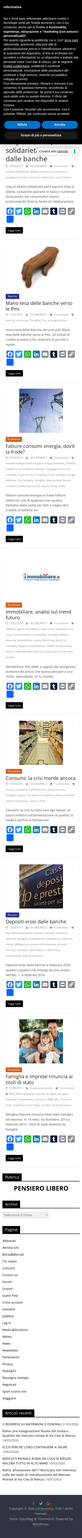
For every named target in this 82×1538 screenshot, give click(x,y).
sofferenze (52, 950)
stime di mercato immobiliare (24, 651)
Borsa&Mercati (13, 1254)
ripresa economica (17, 801)
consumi (11, 475)
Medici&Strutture (15, 1330)
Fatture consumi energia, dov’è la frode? (40, 449)
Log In (6, 1323)
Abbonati (9, 1241)
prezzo (30, 486)
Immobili (8, 1309)
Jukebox (8, 1316)
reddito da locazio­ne (58, 646)
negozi (21, 795)
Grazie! (7, 1289)
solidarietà (46, 177)
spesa (33, 801)
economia (46, 171)
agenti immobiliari (28, 629)
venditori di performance (56, 1105)
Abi (8, 933)
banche (10, 171)
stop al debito (63, 177)
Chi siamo (9, 1261)
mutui (37, 640)
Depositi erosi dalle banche (36, 921)
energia (60, 475)
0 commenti (59, 166)
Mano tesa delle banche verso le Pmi (39, 306)
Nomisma (48, 640)
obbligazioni (21, 944)
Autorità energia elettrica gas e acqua (29, 463)
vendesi (10, 657)
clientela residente (56, 933)
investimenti (24, 1099)
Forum (7, 1282)
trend (46, 651)
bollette (70, 463)
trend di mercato (62, 651)
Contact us (10, 1275)
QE (56, 1099)
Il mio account (12, 1302)
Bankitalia (22, 171)
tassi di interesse (33, 956)
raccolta (21, 950)
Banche (12, 296)
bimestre (58, 463)
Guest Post (10, 1295)
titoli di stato (32, 1105)
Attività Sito (10, 1247)
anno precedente (21, 933)
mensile (34, 177)
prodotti (69, 795)
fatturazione (53, 480)
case (43, 629)
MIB (50, 1099)
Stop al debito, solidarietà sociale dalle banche (35, 150)
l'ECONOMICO (39, 166)
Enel (51, 475)
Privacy (7, 1364)
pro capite (42, 486)
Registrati (9, 1384)
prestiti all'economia (43, 944)
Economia (14, 439)
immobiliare (24, 640)
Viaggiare (9, 1398)
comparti (21, 789)
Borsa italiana (24, 1094)
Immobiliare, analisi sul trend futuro (38, 614)
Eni (19, 480)
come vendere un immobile (29, 635)
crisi (62, 789)
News (6, 1343)
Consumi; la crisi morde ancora (40, 778)
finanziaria (53, 939)
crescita (39, 1094)
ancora (10, 789)
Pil (28, 795)
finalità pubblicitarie (16, 66)
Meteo (7, 1337)
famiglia (28, 480)
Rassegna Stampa (15, 1378)
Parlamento (10, 1357)
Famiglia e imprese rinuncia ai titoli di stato (39, 1079)
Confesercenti (37, 789)
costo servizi (25, 475)
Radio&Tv (9, 1371)
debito (34, 171)
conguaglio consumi (57, 469)
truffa (61, 486)
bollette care (13, 469)
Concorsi (8, 1268)
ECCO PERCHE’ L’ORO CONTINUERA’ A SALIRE (34, 1447)
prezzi (59, 795)
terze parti (71, 40)
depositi (10, 939)
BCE (11, 1094)
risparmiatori (36, 950)
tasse (53, 486)
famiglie (11, 177)
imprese (67, 939)
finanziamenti (37, 939)
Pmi (44, 320)
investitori (40, 1099)
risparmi (18, 1105)
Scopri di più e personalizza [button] (41, 135)
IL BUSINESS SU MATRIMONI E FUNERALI (31, 1424)
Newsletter (10, 1350)
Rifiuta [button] (22, 124)
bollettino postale (33, 469)
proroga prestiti (57, 320)
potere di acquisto (43, 795)
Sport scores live (14, 1391)
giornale (22, 177)
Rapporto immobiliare (31, 646)
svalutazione (13, 956)
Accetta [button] (59, 124)
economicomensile (41, 1088)
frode (21, 486)
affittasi (10, 629)
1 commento (59, 784)
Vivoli (42, 801)
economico (60, 171)
